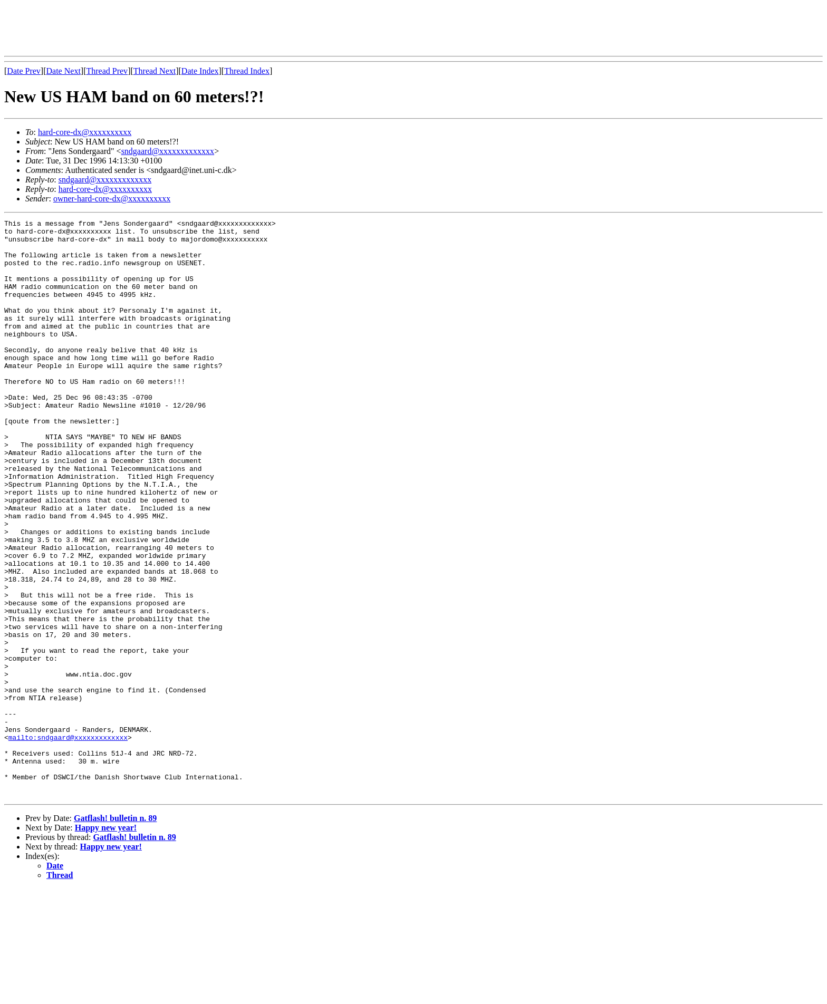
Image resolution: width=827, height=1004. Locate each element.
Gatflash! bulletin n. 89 (115, 933)
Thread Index (247, 70)
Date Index (200, 70)
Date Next (63, 70)
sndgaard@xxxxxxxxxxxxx (168, 151)
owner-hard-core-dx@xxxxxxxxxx (111, 198)
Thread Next (154, 70)
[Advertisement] (196, 28)
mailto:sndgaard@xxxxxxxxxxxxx (68, 841)
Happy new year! (106, 943)
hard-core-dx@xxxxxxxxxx (84, 132)
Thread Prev (107, 70)
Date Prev (24, 70)
